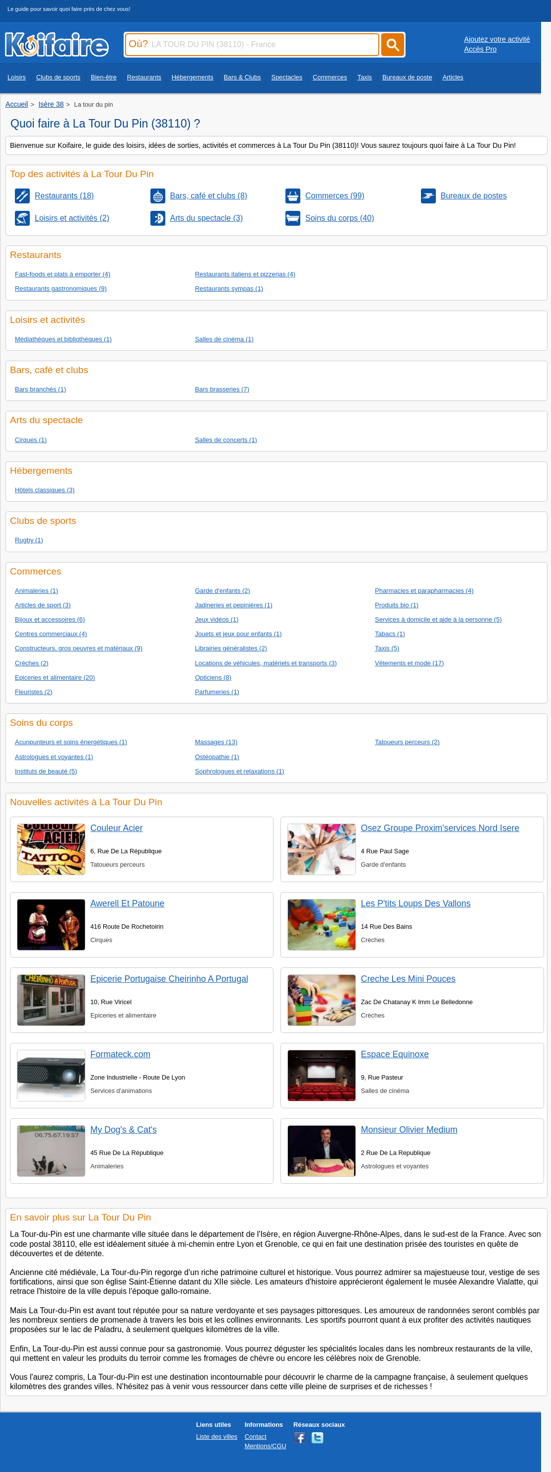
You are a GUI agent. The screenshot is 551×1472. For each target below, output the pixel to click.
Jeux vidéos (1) (217, 619)
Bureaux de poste (407, 77)
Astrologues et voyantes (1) (54, 757)
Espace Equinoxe (395, 1054)
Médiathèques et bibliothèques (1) (63, 339)
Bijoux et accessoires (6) (50, 619)
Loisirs (16, 77)
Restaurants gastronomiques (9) (61, 288)
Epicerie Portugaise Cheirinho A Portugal (169, 979)
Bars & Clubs (242, 77)
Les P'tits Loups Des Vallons (416, 903)
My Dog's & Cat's (123, 1130)
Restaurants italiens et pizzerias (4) (245, 274)
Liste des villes (216, 1436)
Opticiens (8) (213, 677)
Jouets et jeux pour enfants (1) (238, 634)
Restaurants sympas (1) (229, 288)
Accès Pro (480, 49)
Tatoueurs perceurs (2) (407, 742)
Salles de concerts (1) (226, 440)
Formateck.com (120, 1054)
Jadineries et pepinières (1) (234, 605)
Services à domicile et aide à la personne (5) (438, 619)
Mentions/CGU (265, 1446)
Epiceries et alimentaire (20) (55, 677)
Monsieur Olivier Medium (409, 1130)
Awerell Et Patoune (127, 903)
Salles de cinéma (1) (224, 339)
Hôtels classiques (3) (44, 490)
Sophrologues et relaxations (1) (239, 771)
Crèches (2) (32, 663)
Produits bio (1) (396, 605)
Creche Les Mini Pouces (408, 979)
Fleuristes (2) (34, 692)
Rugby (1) (29, 540)
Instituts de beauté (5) (46, 771)
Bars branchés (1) (40, 389)
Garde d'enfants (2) (222, 590)
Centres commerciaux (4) (51, 634)
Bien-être (104, 77)
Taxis (364, 77)
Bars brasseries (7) (222, 389)
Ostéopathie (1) (217, 757)
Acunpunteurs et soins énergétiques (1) (71, 742)
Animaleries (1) (36, 590)
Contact (256, 1436)
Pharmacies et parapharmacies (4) (424, 590)
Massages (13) (216, 742)
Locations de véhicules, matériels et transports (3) (266, 663)
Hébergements (192, 77)
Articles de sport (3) (42, 605)
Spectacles (286, 77)
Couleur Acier (116, 828)
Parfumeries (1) (217, 692)
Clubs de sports (58, 77)
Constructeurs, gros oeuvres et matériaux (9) (78, 648)
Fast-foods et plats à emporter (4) (62, 274)
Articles (453, 77)
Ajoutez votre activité (497, 39)
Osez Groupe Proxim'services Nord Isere (440, 828)
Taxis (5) (387, 648)
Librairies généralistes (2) (231, 648)
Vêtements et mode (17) (409, 663)
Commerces (330, 77)
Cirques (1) (31, 440)
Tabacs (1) (390, 634)
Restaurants (144, 77)
